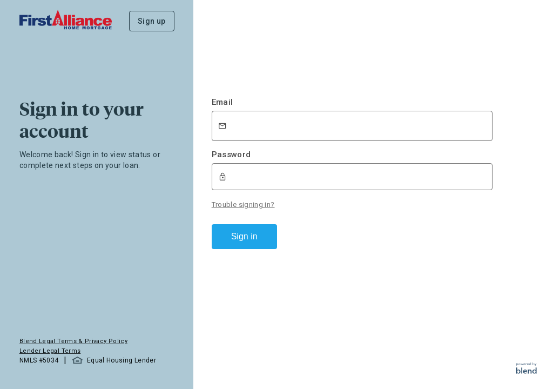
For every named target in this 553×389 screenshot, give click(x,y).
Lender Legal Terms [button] (49, 350)
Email (222, 102)
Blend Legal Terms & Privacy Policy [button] (73, 341)
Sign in (244, 236)
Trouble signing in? (243, 204)
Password (231, 154)
